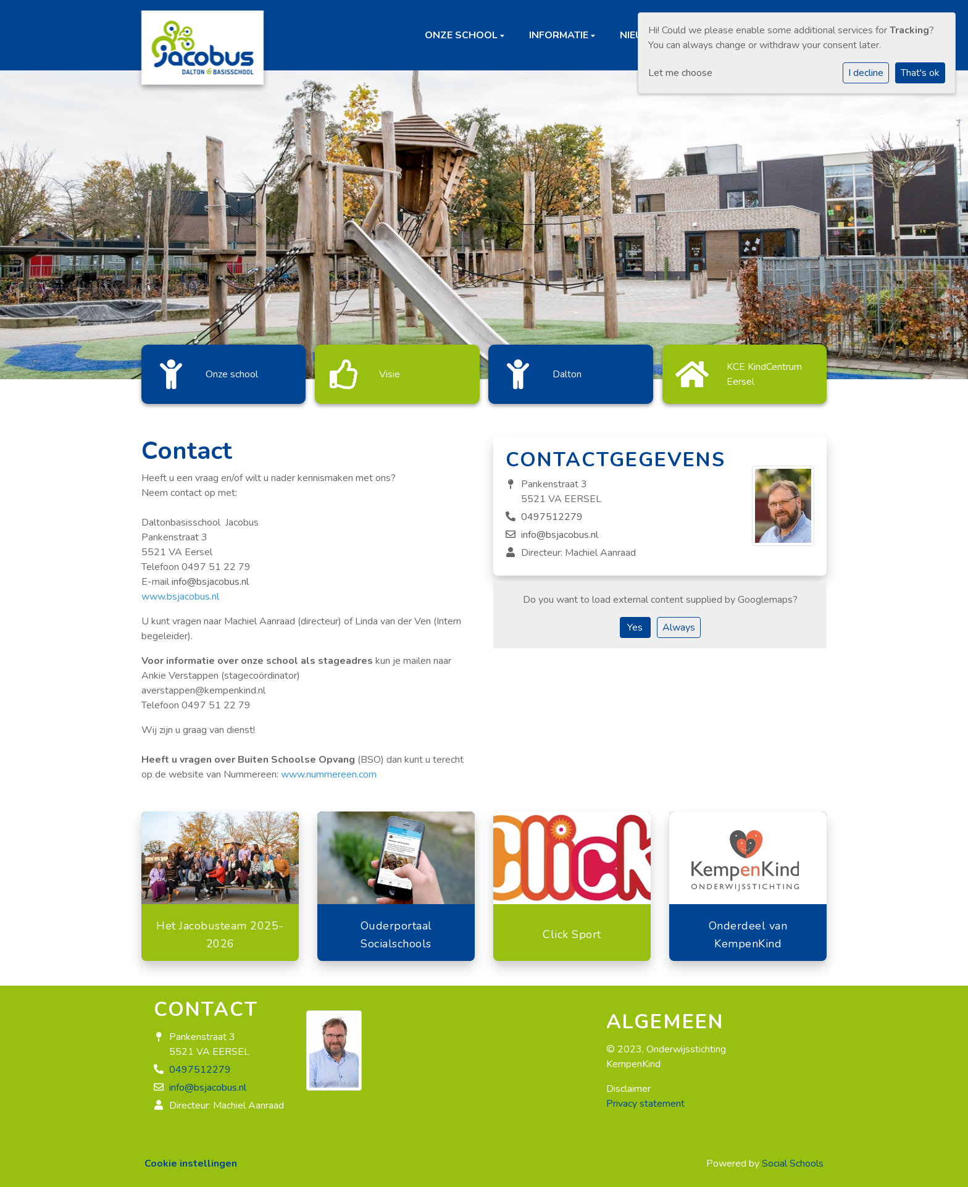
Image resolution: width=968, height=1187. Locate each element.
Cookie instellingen (190, 1157)
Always (678, 621)
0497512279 (552, 511)
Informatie (560, 35)
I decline (865, 73)
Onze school (462, 35)
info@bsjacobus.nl (210, 575)
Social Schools (793, 1157)
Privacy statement (645, 1097)
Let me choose (680, 73)
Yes (635, 621)
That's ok (920, 73)
